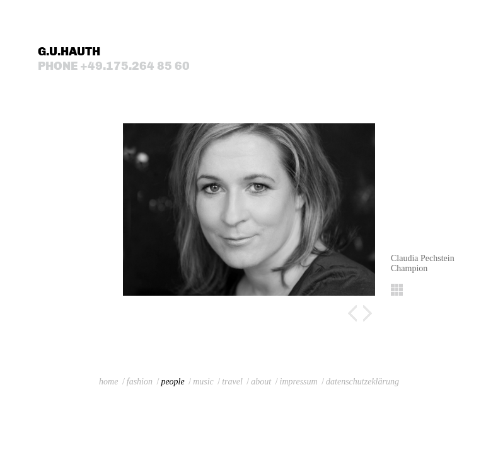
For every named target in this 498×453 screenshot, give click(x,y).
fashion (140, 381)
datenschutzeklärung (362, 381)
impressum (299, 381)
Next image (367, 313)
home (108, 381)
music (203, 381)
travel (232, 381)
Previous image (352, 313)
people (172, 381)
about (261, 381)
